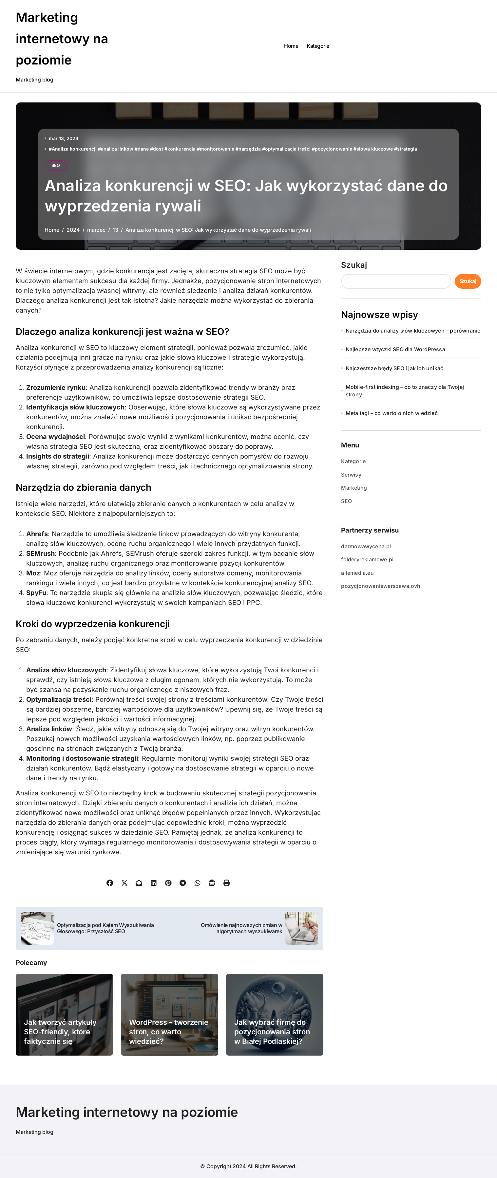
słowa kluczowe (374, 149)
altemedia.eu (357, 573)
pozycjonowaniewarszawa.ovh (380, 586)
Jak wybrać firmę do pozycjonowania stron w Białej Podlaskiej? (272, 1031)
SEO (55, 165)
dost (158, 149)
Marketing (354, 487)
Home (291, 46)
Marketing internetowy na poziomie (63, 38)
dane (143, 149)
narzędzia (250, 149)
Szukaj (354, 265)
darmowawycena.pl (366, 546)
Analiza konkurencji (74, 149)
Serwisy (351, 474)
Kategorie (318, 46)
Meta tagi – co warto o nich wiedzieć (392, 413)
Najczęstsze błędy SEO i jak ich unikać (395, 368)
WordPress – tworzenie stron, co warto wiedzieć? (168, 1031)
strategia (407, 149)
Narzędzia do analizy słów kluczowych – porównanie (413, 330)
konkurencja (181, 149)
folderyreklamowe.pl (367, 559)
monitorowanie (217, 149)
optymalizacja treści (288, 149)
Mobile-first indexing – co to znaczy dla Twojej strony (405, 390)
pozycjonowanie (333, 149)
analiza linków (117, 149)
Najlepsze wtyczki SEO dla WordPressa (395, 349)
